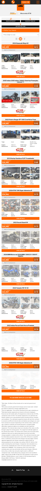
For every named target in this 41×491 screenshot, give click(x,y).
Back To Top (20, 470)
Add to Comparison (9, 50)
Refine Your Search (9, 30)
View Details (20, 76)
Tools (25, 2)
